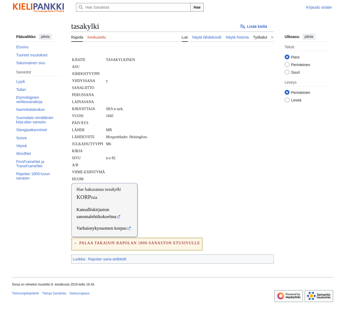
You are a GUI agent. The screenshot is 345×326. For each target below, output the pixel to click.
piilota (45, 37)
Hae (197, 7)
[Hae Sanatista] (133, 7)
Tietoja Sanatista (54, 293)
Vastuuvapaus (79, 293)
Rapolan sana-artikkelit (107, 259)
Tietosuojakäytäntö (25, 293)
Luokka (79, 259)
